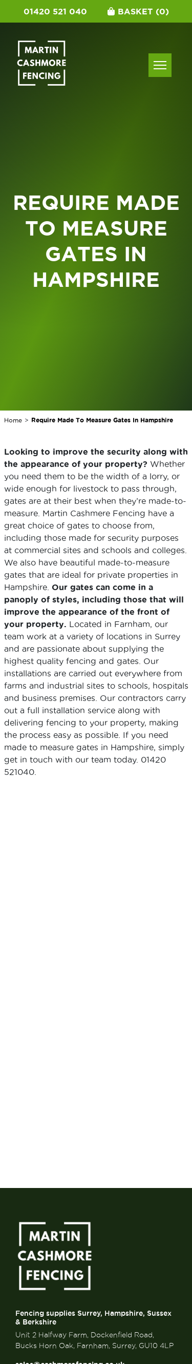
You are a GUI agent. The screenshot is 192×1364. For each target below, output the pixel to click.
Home (13, 420)
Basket (138, 11)
